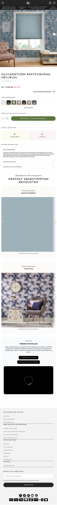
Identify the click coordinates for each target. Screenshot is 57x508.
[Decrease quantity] (2, 118)
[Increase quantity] (7, 118)
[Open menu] (54, 3)
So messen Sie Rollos (28, 357)
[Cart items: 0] (50, 3)
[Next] (54, 34)
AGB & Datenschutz (10, 437)
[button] (14, 135)
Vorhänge (7, 453)
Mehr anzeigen (28, 107)
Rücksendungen (9, 419)
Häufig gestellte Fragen (28, 362)
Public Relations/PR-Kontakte (14, 431)
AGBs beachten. (53, 7)
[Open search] (2, 3)
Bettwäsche (7, 459)
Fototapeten (8, 447)
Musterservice (8, 422)
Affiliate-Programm (10, 434)
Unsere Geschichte (10, 428)
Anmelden (28, 485)
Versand (6, 416)
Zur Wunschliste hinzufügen (42, 91)
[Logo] (28, 3)
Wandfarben (8, 450)
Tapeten (6, 444)
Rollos (5, 456)
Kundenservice (8, 465)
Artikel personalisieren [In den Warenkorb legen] (33, 118)
